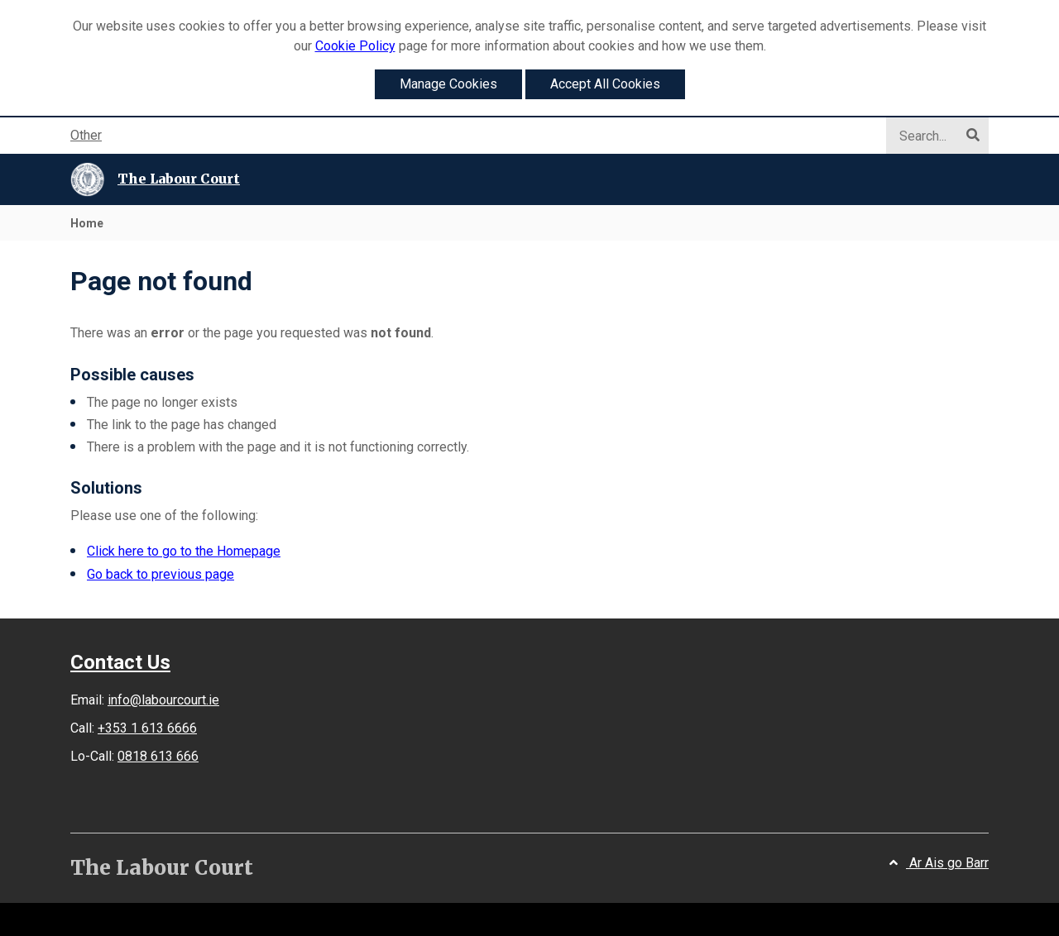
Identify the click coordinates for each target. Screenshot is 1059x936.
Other (86, 135)
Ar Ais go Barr (939, 863)
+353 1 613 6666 (147, 728)
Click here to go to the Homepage (183, 551)
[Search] (931, 136)
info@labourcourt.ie (163, 700)
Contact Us (120, 662)
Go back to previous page (160, 574)
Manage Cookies (448, 84)
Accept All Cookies (605, 84)
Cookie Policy (355, 46)
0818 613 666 (158, 756)
